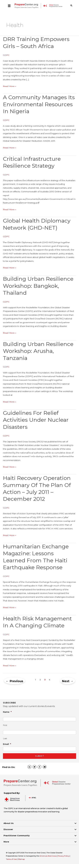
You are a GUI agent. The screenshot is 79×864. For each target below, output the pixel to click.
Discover (8, 829)
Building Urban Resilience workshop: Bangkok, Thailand (38, 286)
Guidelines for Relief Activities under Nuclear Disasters (36, 420)
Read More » (9, 86)
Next (67, 681)
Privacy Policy (64, 856)
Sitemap (21, 859)
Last (5, 738)
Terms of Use (11, 859)
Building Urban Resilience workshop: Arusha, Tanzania (38, 351)
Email (7, 744)
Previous (14, 681)
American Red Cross (48, 856)
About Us (9, 823)
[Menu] (9, 5)
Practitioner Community (17, 835)
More (6, 841)
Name (7, 712)
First (5, 725)
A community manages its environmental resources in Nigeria (39, 104)
